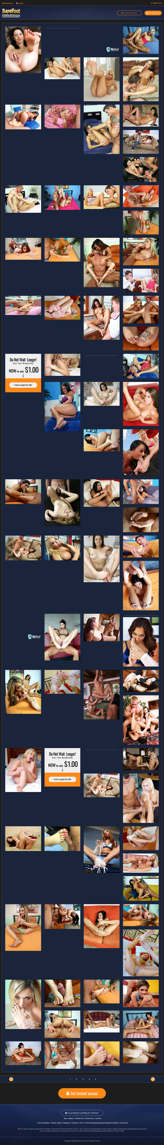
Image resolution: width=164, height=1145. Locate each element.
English (21, 3)
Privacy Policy (124, 1123)
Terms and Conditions (43, 1123)
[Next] (153, 1079)
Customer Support (56, 1123)
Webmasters (66, 1123)
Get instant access (154, 13)
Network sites (8, 3)
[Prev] (11, 1079)
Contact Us (75, 1123)
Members (71, 1118)
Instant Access (89, 1118)
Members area (157, 3)
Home (65, 1118)
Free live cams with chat (130, 13)
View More (98, 1118)
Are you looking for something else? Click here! (83, 1112)
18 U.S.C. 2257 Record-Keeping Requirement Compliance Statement (99, 1123)
